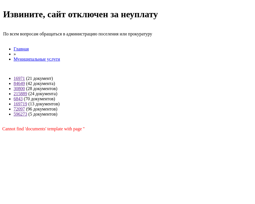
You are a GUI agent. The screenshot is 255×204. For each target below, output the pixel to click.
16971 (19, 78)
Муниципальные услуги (37, 59)
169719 (20, 103)
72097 (19, 109)
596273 (20, 114)
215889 (20, 93)
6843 (18, 98)
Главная (21, 48)
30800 (19, 88)
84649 (19, 83)
